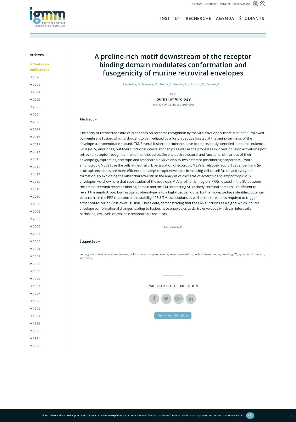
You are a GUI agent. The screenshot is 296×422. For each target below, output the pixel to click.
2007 (35, 219)
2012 (35, 181)
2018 (35, 137)
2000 (35, 271)
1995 (35, 308)
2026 (35, 77)
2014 (35, 166)
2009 (35, 204)
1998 (35, 286)
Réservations (241, 4)
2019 (35, 129)
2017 (35, 144)
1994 (35, 316)
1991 (35, 338)
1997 (35, 293)
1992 (35, 331)
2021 (35, 114)
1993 (35, 323)
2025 (35, 84)
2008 (35, 211)
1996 (35, 301)
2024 (35, 92)
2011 (35, 189)
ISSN (166, 227)
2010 (35, 196)
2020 (35, 122)
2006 (35, 226)
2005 (35, 234)
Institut (170, 18)
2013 (35, 174)
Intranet (225, 4)
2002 (35, 256)
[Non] (291, 415)
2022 (35, 107)
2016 (35, 152)
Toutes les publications (39, 67)
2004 (35, 241)
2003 (35, 249)
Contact (197, 4)
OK (250, 415)
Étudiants (251, 18)
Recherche (198, 18)
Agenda (225, 18)
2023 (35, 99)
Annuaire (211, 4)
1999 (35, 278)
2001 (35, 263)
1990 (35, 346)
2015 (35, 159)
